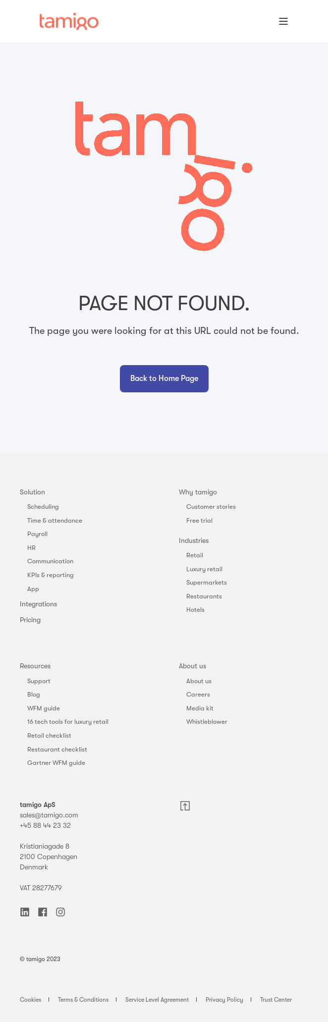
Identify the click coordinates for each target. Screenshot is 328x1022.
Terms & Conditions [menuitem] (83, 999)
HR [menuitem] (31, 547)
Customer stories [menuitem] (211, 506)
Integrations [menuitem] (38, 604)
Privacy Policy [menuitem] (224, 999)
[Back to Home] (69, 21)
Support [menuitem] (39, 681)
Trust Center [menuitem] (276, 999)
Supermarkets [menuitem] (206, 582)
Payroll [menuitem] (37, 534)
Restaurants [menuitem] (204, 596)
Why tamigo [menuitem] (198, 492)
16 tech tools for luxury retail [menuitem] (68, 721)
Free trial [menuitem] (199, 520)
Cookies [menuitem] (30, 999)
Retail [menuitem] (194, 555)
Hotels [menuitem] (195, 609)
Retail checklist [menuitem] (49, 735)
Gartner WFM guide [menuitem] (56, 762)
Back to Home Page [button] (164, 378)
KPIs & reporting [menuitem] (50, 575)
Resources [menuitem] (35, 666)
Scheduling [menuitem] (43, 506)
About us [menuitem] (192, 666)
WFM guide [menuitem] (43, 708)
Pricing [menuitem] (30, 620)
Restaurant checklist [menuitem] (57, 749)
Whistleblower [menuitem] (206, 721)
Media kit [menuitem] (200, 708)
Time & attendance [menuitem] (54, 520)
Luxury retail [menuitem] (204, 569)
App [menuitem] (33, 588)
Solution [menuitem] (32, 492)
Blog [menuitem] (33, 694)
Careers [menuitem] (198, 694)
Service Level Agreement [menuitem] (157, 999)
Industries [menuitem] (194, 540)
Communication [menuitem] (50, 561)
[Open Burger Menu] (283, 21)
